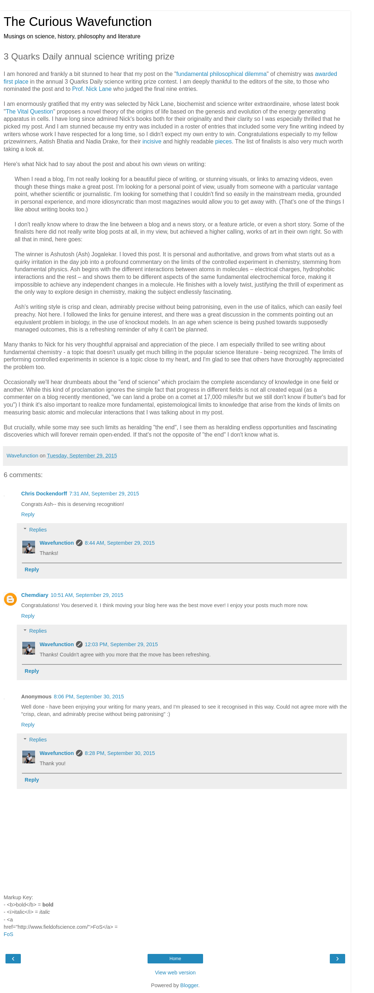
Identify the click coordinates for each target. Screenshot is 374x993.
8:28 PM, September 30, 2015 (120, 753)
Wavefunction (56, 543)
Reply (28, 514)
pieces (223, 141)
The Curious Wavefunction (78, 21)
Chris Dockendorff (44, 493)
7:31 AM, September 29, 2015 (104, 493)
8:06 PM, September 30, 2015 (89, 696)
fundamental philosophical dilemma (221, 74)
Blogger (189, 985)
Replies (38, 530)
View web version (175, 972)
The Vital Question (29, 111)
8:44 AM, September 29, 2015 (119, 543)
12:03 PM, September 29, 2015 (121, 644)
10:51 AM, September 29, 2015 (86, 595)
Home (175, 958)
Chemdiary (34, 595)
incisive (151, 141)
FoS (8, 934)
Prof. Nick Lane (91, 89)
